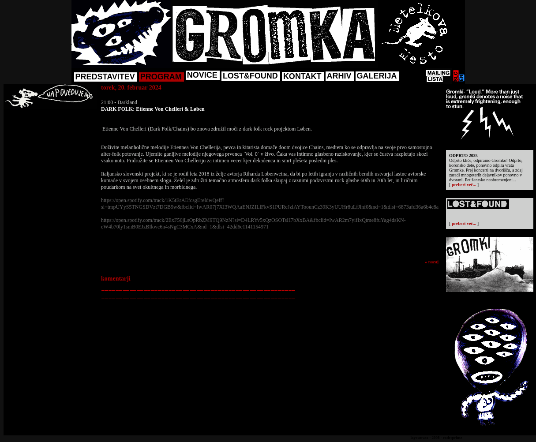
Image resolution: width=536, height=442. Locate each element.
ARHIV (339, 75)
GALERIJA (377, 75)
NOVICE (202, 75)
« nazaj (432, 261)
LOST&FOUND (250, 75)
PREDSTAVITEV (105, 76)
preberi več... (464, 184)
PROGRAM (161, 76)
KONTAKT (302, 76)
